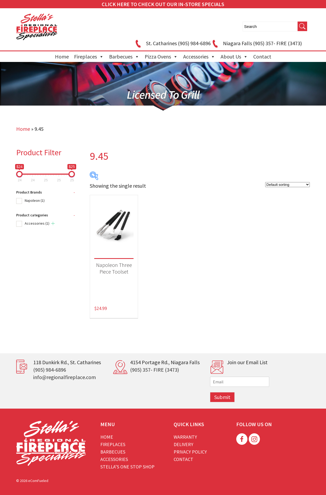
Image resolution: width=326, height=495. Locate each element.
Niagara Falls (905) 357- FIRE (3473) (256, 43)
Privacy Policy (190, 452)
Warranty (185, 437)
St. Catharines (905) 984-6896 (172, 43)
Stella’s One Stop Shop (127, 467)
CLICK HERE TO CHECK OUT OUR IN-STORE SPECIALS (163, 4)
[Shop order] (287, 184)
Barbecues (124, 56)
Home (62, 56)
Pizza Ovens (161, 56)
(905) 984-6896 (49, 369)
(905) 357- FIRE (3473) (154, 369)
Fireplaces (89, 56)
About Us (234, 56)
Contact (262, 56)
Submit (222, 397)
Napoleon (35, 200)
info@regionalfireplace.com (64, 377)
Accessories (199, 56)
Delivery (183, 444)
